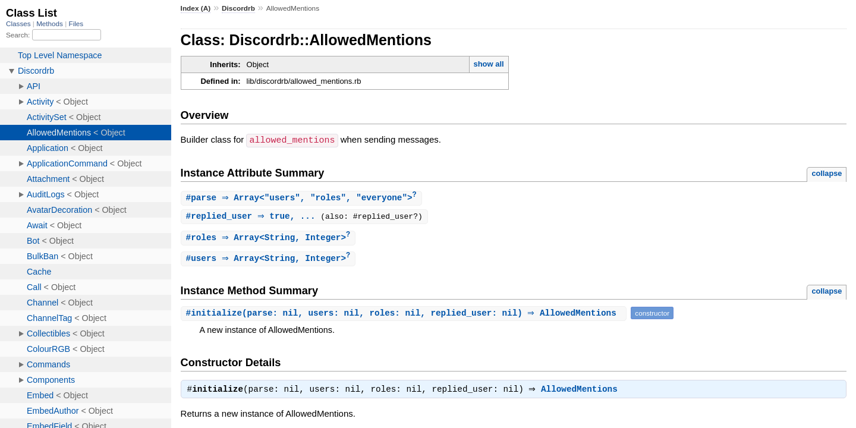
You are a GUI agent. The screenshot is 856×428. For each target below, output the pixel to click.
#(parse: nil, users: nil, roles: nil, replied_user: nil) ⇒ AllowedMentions (405, 314)
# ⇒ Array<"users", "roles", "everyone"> (303, 197)
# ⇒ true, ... (255, 216)
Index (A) (196, 8)
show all (488, 63)
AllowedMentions (582, 392)
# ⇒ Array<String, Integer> (270, 238)
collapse (826, 172)
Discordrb (238, 8)
